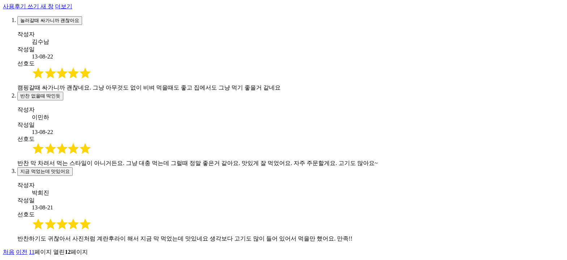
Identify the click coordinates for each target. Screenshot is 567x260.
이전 (21, 252)
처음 (8, 252)
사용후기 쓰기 (28, 6)
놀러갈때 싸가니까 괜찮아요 (49, 20)
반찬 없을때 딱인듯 (40, 96)
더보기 (63, 6)
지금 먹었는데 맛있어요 (45, 171)
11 (31, 252)
